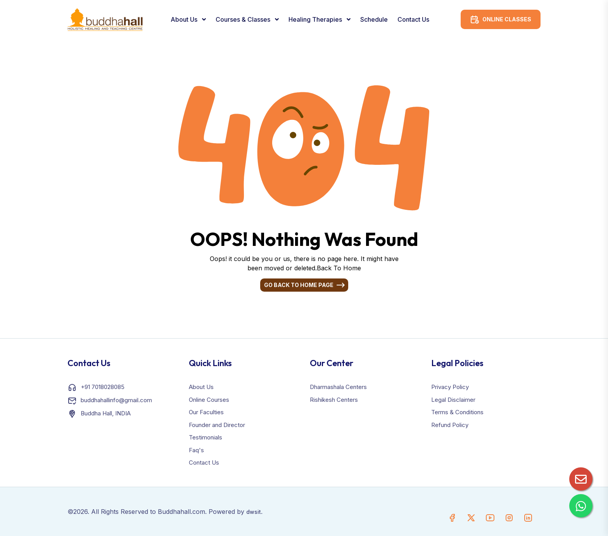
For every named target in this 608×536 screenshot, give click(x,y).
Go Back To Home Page (298, 285)
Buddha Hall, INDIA (106, 413)
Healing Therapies (316, 19)
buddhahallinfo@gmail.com (116, 400)
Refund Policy (449, 425)
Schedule (374, 19)
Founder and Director (217, 425)
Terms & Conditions (457, 412)
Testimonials (205, 437)
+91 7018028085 (102, 387)
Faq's (196, 450)
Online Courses (209, 399)
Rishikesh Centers (334, 399)
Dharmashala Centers (338, 387)
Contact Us (413, 19)
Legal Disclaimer (453, 399)
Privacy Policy (450, 387)
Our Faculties (206, 412)
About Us (185, 19)
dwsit (253, 511)
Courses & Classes (244, 19)
